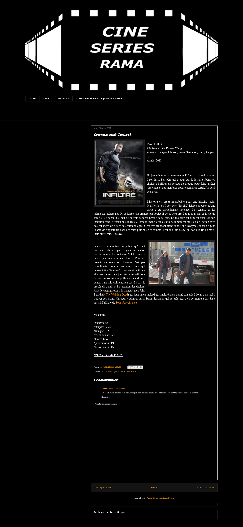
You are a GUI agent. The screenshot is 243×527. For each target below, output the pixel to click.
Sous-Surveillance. (127, 302)
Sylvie (104, 388)
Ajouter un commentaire (106, 404)
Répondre (105, 397)
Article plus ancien (205, 487)
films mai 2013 (132, 371)
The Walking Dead (117, 294)
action (104, 371)
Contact (46, 98)
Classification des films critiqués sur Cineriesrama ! (101, 98)
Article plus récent (103, 487)
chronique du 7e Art (116, 371)
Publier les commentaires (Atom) (160, 498)
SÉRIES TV (63, 98)
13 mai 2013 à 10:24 (116, 388)
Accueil (32, 98)
